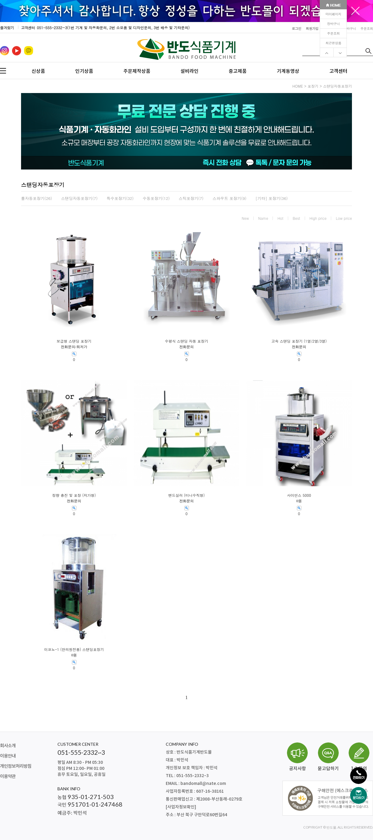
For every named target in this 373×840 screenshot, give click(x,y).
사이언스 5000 (299, 495)
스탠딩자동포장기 (337, 86)
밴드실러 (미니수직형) (186, 495)
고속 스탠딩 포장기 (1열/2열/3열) (299, 341)
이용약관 (8, 776)
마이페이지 (333, 14)
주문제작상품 (136, 71)
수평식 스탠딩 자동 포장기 (186, 341)
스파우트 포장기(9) (229, 198)
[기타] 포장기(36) (271, 198)
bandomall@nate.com (203, 783)
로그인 (296, 28)
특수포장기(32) (120, 198)
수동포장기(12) (156, 198)
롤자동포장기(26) (36, 198)
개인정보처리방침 (15, 766)
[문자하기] (358, 795)
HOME (297, 86)
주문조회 (333, 33)
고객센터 (338, 71)
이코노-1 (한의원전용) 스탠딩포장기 (74, 649)
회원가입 (312, 28)
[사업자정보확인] (181, 807)
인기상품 (84, 71)
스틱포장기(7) (191, 198)
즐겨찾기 (7, 27)
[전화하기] (358, 775)
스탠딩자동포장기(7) (79, 198)
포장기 (312, 86)
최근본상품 (333, 43)
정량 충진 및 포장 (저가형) (74, 495)
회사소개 (8, 745)
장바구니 (333, 23)
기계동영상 (288, 71)
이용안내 (8, 756)
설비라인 (189, 71)
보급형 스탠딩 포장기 (74, 341)
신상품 (38, 71)
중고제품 (238, 71)
